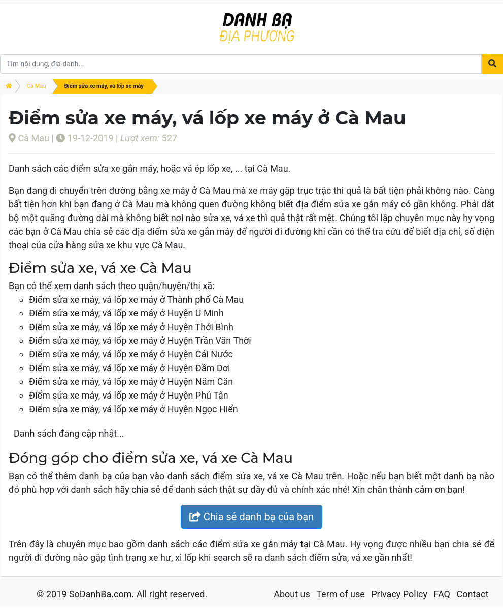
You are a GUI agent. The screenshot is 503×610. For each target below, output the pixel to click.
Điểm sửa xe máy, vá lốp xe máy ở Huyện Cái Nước (131, 354)
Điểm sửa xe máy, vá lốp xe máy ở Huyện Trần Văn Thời (140, 340)
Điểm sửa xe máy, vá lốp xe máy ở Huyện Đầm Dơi (129, 368)
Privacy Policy (399, 594)
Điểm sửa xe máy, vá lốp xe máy (104, 86)
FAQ (441, 594)
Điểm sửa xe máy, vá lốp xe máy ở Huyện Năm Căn (131, 381)
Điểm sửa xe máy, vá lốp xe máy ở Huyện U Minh (126, 313)
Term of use (340, 594)
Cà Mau (36, 86)
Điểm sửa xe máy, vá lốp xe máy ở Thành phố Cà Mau (136, 299)
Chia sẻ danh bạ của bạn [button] (251, 517)
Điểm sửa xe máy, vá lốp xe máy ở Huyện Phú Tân (128, 395)
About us (292, 594)
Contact (472, 594)
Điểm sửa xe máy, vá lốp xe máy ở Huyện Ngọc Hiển (133, 409)
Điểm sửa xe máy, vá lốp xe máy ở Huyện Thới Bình (131, 326)
